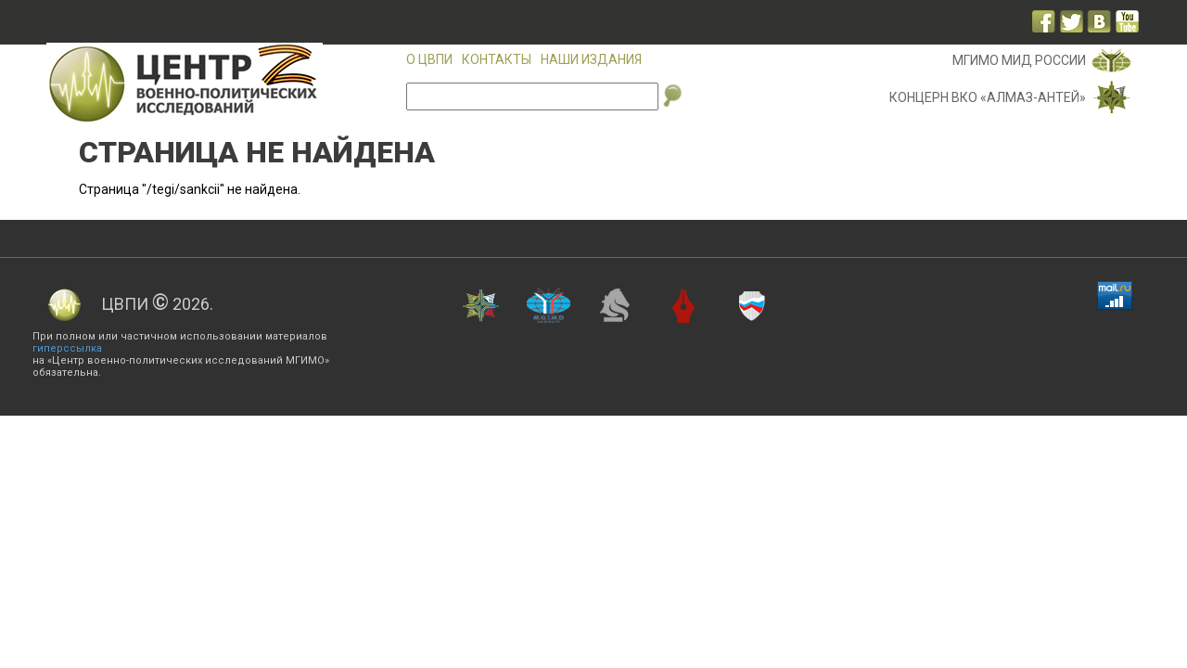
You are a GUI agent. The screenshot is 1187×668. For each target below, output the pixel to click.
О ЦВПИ (429, 59)
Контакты (496, 59)
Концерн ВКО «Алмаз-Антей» (987, 97)
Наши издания (591, 59)
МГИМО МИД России (1019, 60)
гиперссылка (67, 348)
